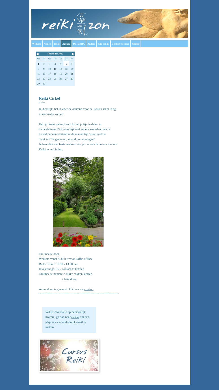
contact (75, 317)
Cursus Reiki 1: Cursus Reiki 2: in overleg (69, 355)
